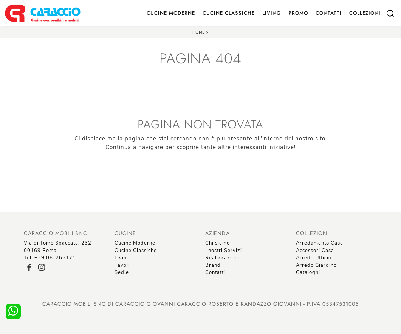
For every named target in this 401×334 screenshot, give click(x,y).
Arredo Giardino (316, 265)
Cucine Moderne (171, 13)
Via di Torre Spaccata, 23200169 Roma (57, 247)
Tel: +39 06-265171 (50, 257)
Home (198, 32)
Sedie (122, 272)
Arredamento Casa (319, 243)
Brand (213, 265)
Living (271, 13)
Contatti (329, 13)
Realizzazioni (222, 257)
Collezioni (365, 13)
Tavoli (122, 265)
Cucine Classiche (229, 13)
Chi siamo (217, 243)
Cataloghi (308, 272)
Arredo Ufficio (313, 257)
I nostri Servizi (223, 250)
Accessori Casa (315, 250)
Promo (298, 13)
